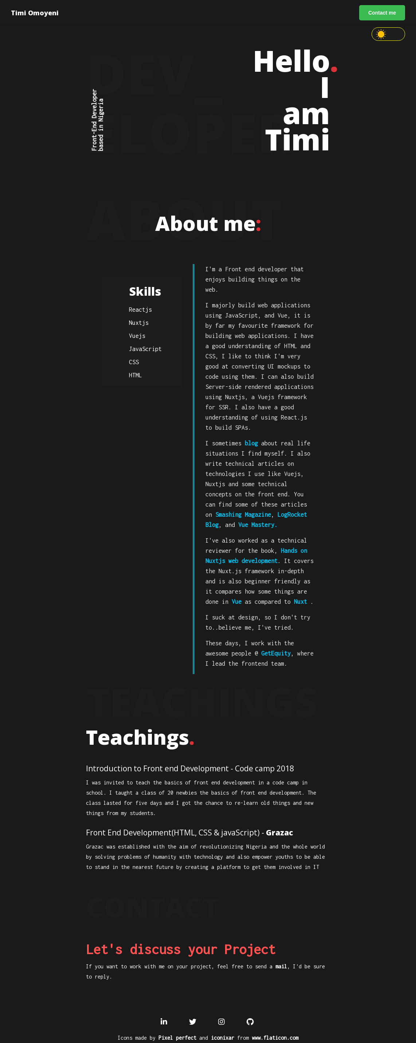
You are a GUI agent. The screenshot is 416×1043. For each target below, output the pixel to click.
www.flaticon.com (275, 1038)
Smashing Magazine (243, 514)
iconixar (222, 1038)
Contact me (382, 13)
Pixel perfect (177, 1038)
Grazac (279, 832)
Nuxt (300, 601)
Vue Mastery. (258, 525)
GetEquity (276, 653)
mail (281, 966)
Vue (237, 601)
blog (251, 443)
